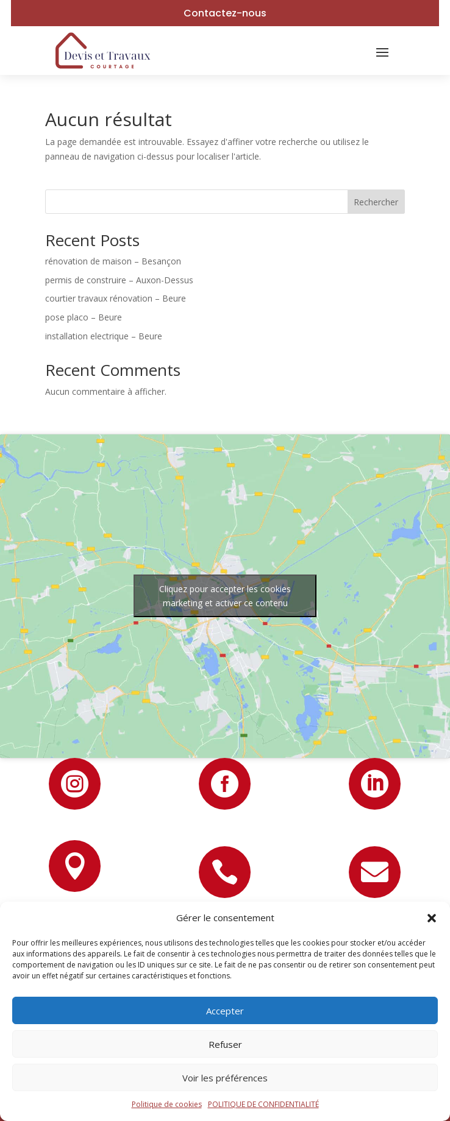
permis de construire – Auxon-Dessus (119, 280)
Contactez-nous (225, 13)
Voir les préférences (225, 1078)
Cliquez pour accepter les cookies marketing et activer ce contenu (225, 596)
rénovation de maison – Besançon (113, 261)
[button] (432, 918)
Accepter (225, 1011)
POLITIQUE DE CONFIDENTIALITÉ (263, 1104)
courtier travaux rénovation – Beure (115, 298)
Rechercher (376, 202)
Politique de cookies (167, 1104)
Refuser (225, 1044)
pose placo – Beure (83, 317)
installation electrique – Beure (103, 336)
